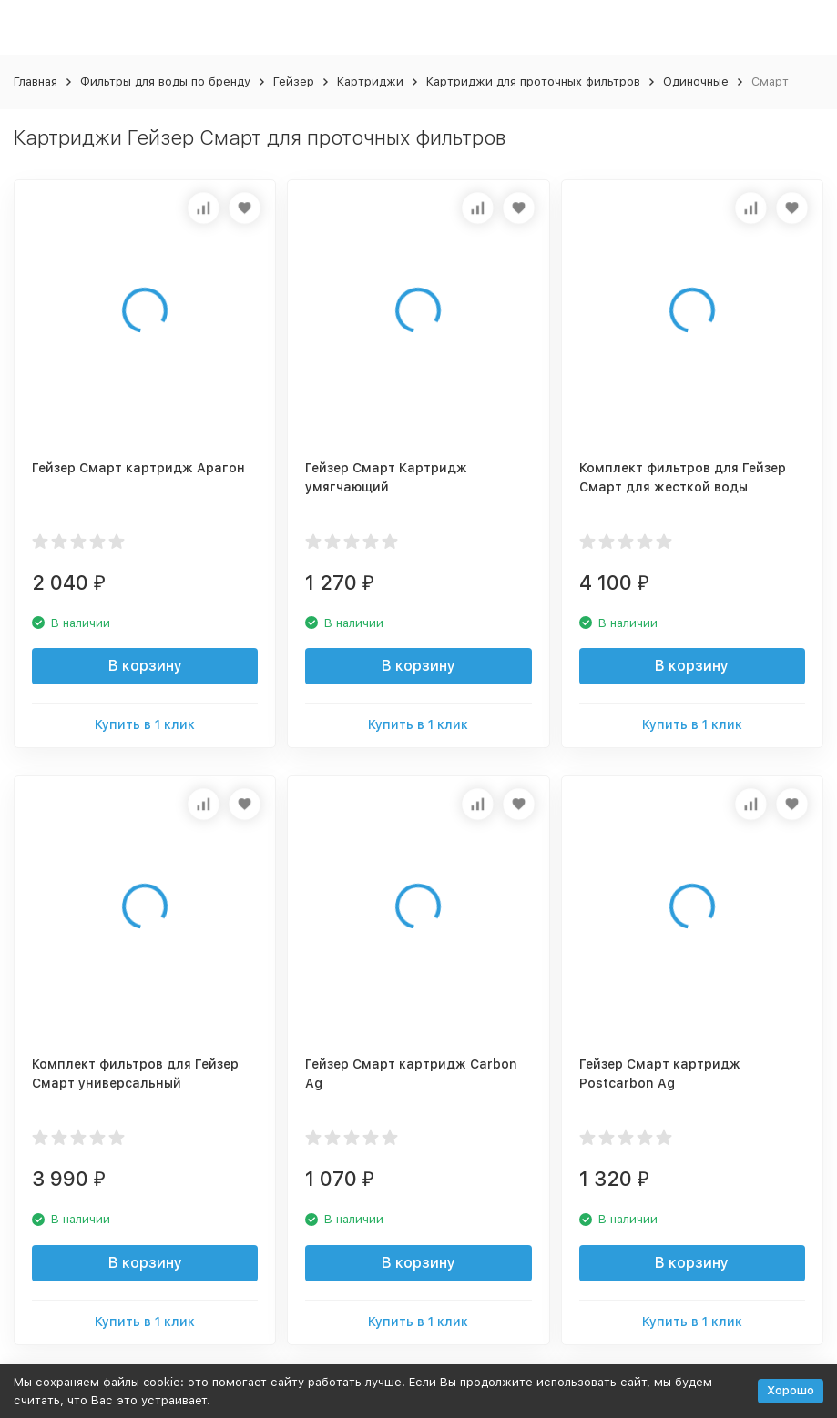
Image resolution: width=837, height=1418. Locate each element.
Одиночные (696, 81)
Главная (35, 81)
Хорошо (790, 1390)
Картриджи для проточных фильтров (533, 81)
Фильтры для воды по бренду (165, 81)
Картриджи (370, 81)
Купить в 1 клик (145, 724)
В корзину (145, 665)
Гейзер (293, 81)
